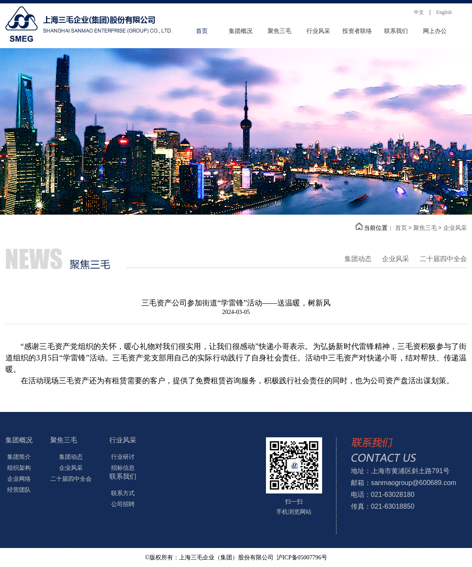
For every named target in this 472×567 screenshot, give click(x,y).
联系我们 (396, 31)
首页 (202, 31)
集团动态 (358, 259)
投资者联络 (357, 31)
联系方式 (123, 493)
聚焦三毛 (279, 31)
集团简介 (19, 457)
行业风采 (318, 31)
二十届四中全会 (443, 259)
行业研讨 (123, 457)
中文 (419, 12)
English (444, 12)
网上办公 (435, 31)
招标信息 (123, 468)
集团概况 (240, 31)
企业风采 (455, 228)
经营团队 (19, 490)
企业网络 (19, 479)
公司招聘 (123, 504)
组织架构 (19, 468)
